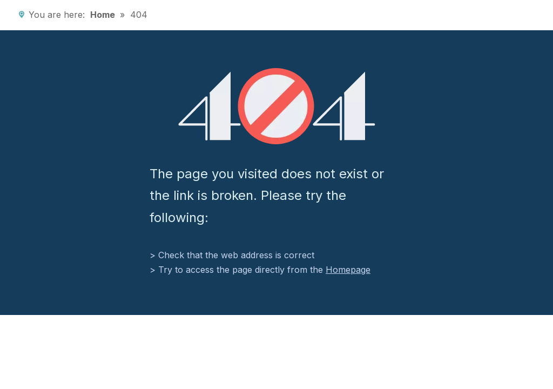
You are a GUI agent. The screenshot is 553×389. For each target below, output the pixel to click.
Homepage (348, 269)
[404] (276, 106)
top (530, 343)
